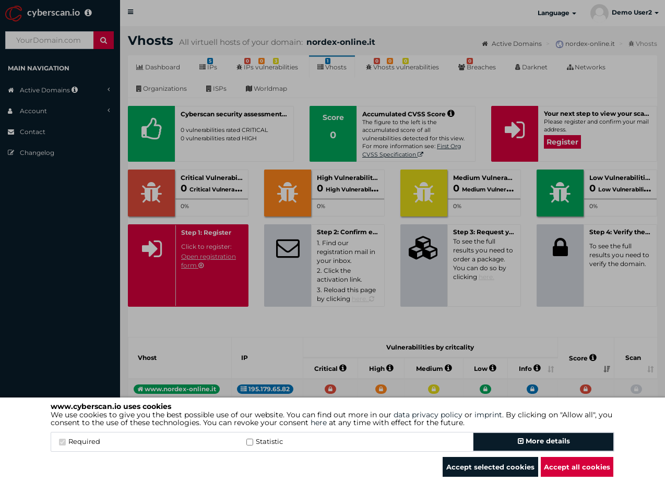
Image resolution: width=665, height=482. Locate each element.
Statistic (264, 441)
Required (79, 441)
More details (544, 441)
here (319, 422)
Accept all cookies (577, 467)
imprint (488, 414)
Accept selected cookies (490, 467)
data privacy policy (428, 414)
